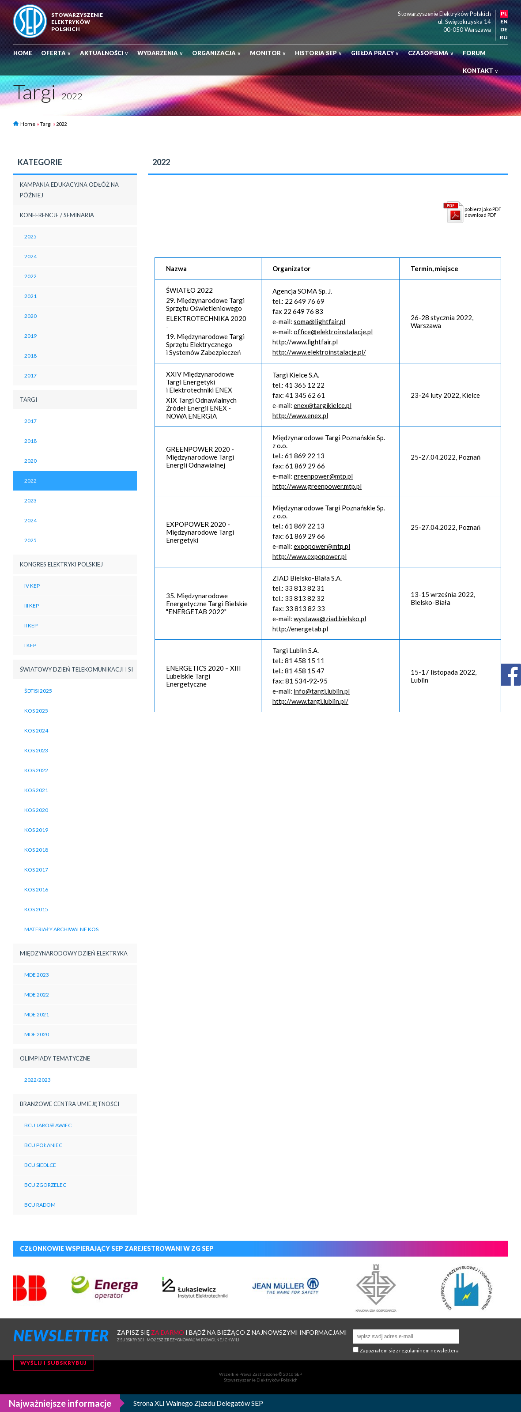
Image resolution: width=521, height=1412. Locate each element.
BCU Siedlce (40, 1165)
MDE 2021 (36, 1014)
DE (503, 29)
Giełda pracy (375, 53)
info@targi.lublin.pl (322, 691)
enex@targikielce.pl (322, 405)
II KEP (31, 625)
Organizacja (216, 53)
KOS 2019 (36, 830)
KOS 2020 (36, 810)
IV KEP (32, 585)
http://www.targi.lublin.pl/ (310, 701)
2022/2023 (37, 1079)
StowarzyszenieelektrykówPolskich (77, 21)
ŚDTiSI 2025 (38, 690)
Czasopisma (431, 53)
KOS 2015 (36, 909)
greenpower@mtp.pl (323, 476)
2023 (30, 500)
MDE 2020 (36, 1034)
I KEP (30, 645)
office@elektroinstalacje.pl (333, 332)
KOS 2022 (36, 770)
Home (22, 53)
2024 (30, 256)
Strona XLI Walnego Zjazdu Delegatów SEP (198, 1403)
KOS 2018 (36, 849)
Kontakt (480, 70)
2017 (30, 375)
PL (504, 13)
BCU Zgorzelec (45, 1185)
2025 (30, 236)
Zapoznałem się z (409, 1350)
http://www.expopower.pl (309, 556)
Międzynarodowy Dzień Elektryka (74, 953)
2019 (30, 335)
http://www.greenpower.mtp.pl (317, 486)
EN (504, 21)
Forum (474, 53)
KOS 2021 (36, 790)
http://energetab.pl (300, 629)
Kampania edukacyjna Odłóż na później (69, 190)
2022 (30, 276)
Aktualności (104, 53)
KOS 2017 (36, 869)
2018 (30, 355)
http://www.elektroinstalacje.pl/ (319, 352)
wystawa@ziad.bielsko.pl (330, 619)
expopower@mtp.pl (322, 546)
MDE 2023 (36, 974)
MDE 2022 (36, 994)
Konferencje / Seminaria (57, 215)
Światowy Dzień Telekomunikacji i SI (76, 669)
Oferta (56, 53)
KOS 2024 (36, 730)
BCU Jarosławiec (48, 1125)
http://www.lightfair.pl (305, 342)
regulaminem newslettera (429, 1350)
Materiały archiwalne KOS (61, 929)
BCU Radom (40, 1204)
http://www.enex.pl (300, 415)
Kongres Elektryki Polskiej (61, 564)
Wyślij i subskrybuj (53, 1362)
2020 (30, 316)
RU (504, 37)
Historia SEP (318, 53)
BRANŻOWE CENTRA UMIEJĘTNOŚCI (69, 1103)
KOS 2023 (36, 750)
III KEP (31, 605)
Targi (46, 124)
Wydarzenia (160, 53)
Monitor (268, 53)
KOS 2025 (36, 710)
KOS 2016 (36, 889)
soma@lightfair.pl (319, 321)
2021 (30, 296)
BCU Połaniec (43, 1145)
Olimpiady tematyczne (55, 1058)
